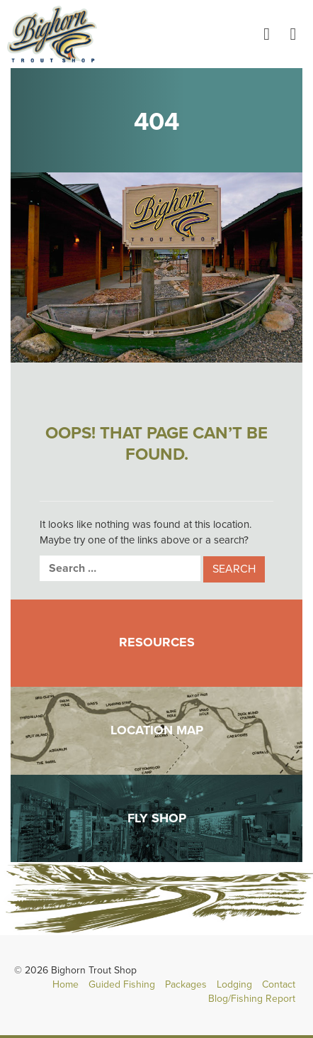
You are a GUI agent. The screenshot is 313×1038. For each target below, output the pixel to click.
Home (65, 984)
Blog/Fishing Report (251, 999)
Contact (278, 984)
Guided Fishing (122, 984)
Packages (186, 984)
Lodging (234, 984)
